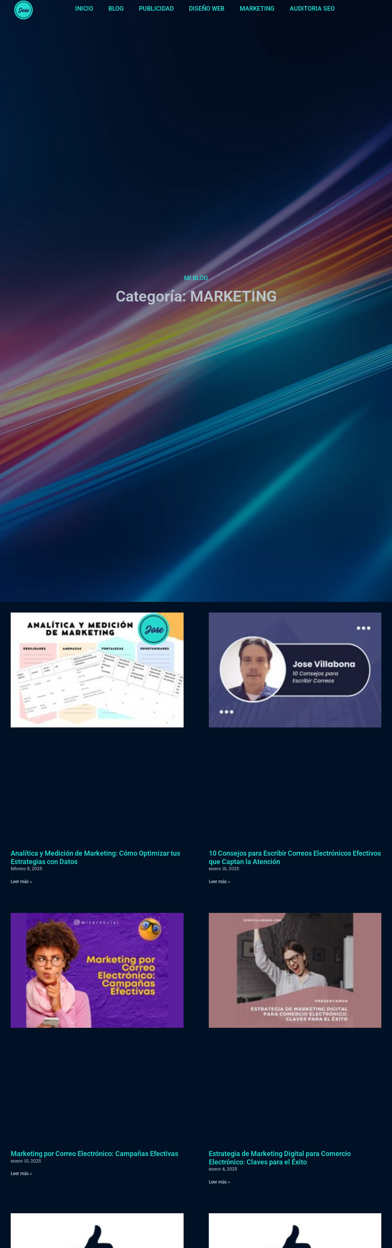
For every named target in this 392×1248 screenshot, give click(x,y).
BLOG (116, 8)
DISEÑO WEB (206, 8)
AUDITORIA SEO (312, 8)
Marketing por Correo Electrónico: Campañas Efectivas (94, 1154)
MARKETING (257, 8)
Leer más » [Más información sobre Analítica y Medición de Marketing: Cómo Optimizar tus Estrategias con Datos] (21, 881)
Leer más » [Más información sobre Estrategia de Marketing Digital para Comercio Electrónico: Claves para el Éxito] (219, 1182)
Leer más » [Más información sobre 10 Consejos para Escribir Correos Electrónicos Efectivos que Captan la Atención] (219, 881)
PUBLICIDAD (156, 8)
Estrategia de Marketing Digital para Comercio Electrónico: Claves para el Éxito (280, 1158)
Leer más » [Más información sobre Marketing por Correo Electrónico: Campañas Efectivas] (21, 1173)
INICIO (84, 8)
